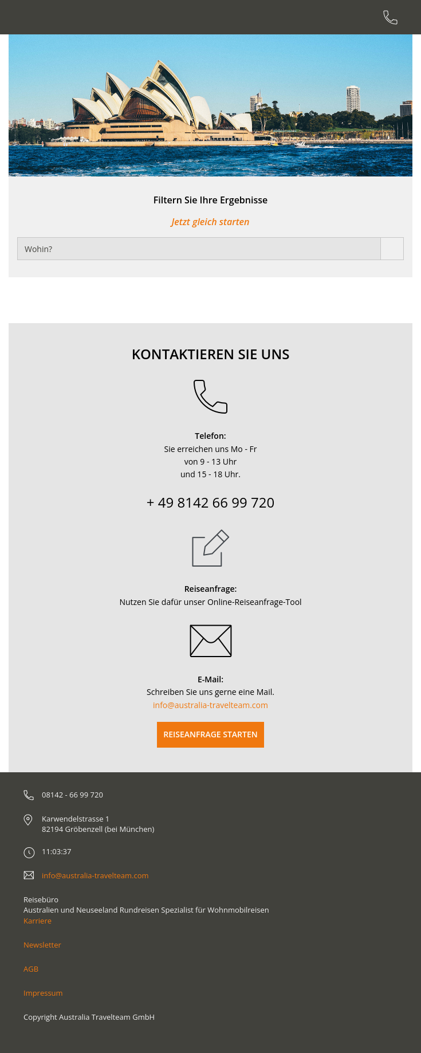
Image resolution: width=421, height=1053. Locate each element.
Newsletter (42, 945)
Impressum (43, 993)
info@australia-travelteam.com (210, 705)
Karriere (37, 921)
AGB (30, 969)
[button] (41, 105)
